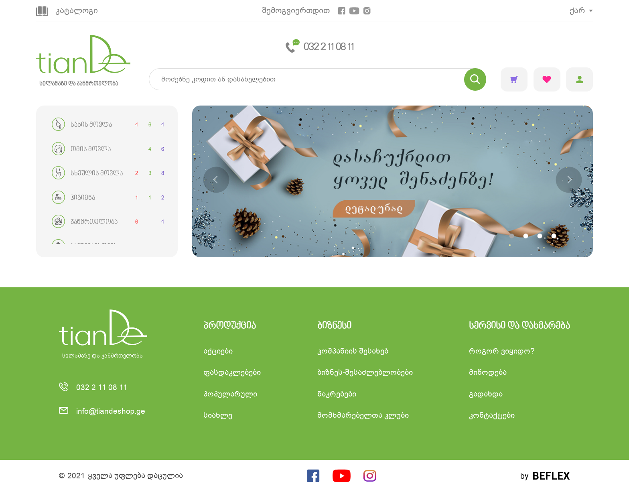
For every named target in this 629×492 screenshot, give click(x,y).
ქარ (577, 10)
